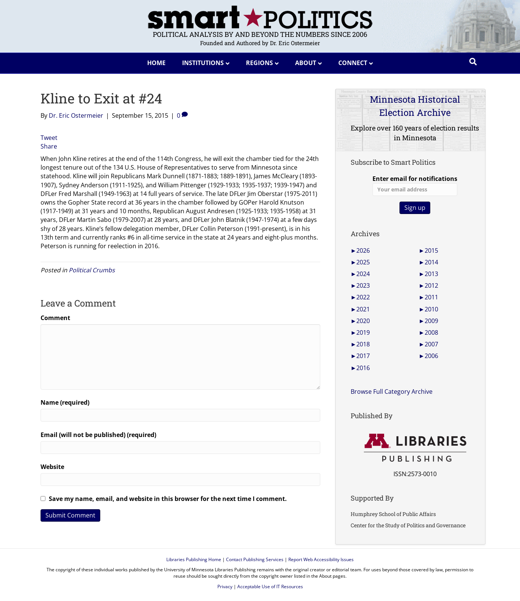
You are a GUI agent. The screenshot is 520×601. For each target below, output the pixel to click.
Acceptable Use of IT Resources (270, 586)
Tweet (49, 138)
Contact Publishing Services (254, 559)
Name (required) (65, 402)
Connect (352, 63)
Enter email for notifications (414, 185)
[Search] (473, 61)
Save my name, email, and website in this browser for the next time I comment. (168, 499)
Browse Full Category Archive (392, 391)
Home (156, 63)
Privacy (224, 586)
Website (52, 467)
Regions (259, 63)
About (305, 63)
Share (49, 146)
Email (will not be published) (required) (98, 435)
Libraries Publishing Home (193, 559)
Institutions (203, 63)
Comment (55, 318)
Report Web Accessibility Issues (321, 559)
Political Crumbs (92, 270)
